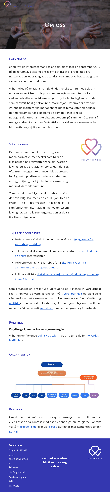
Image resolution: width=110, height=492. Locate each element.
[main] (55, 24)
